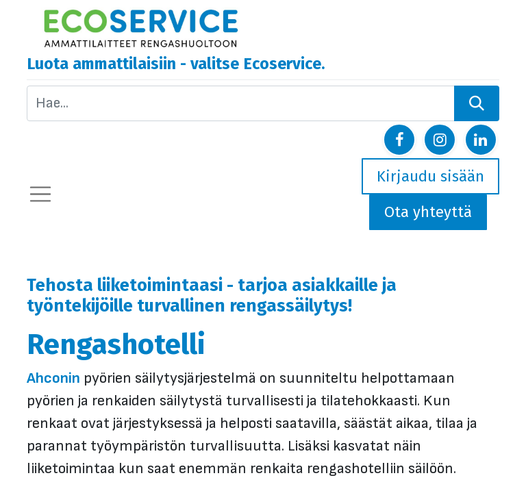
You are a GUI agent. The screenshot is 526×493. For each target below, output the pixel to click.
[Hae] (476, 103)
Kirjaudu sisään (430, 176)
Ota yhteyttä (428, 212)
